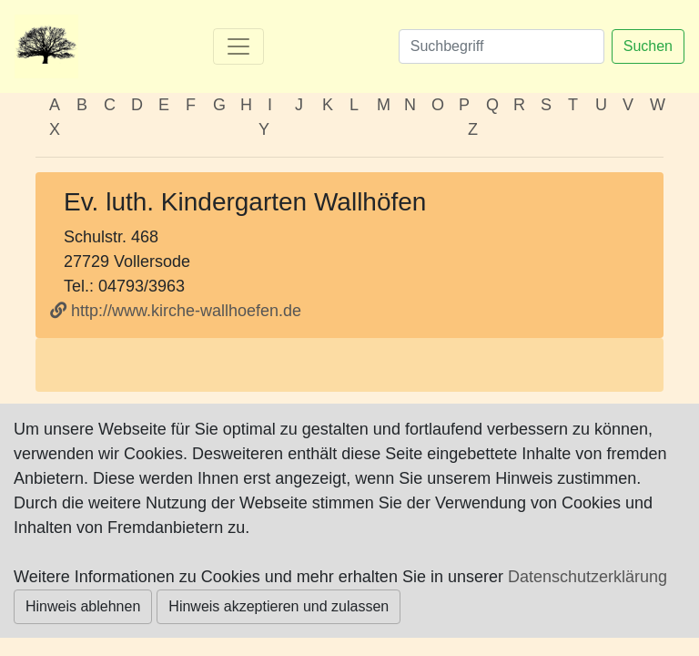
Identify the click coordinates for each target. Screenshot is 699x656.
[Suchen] (501, 46)
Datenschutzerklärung (587, 577)
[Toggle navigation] (238, 46)
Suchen (648, 46)
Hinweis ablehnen (82, 606)
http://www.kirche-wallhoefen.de (175, 311)
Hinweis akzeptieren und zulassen (278, 606)
